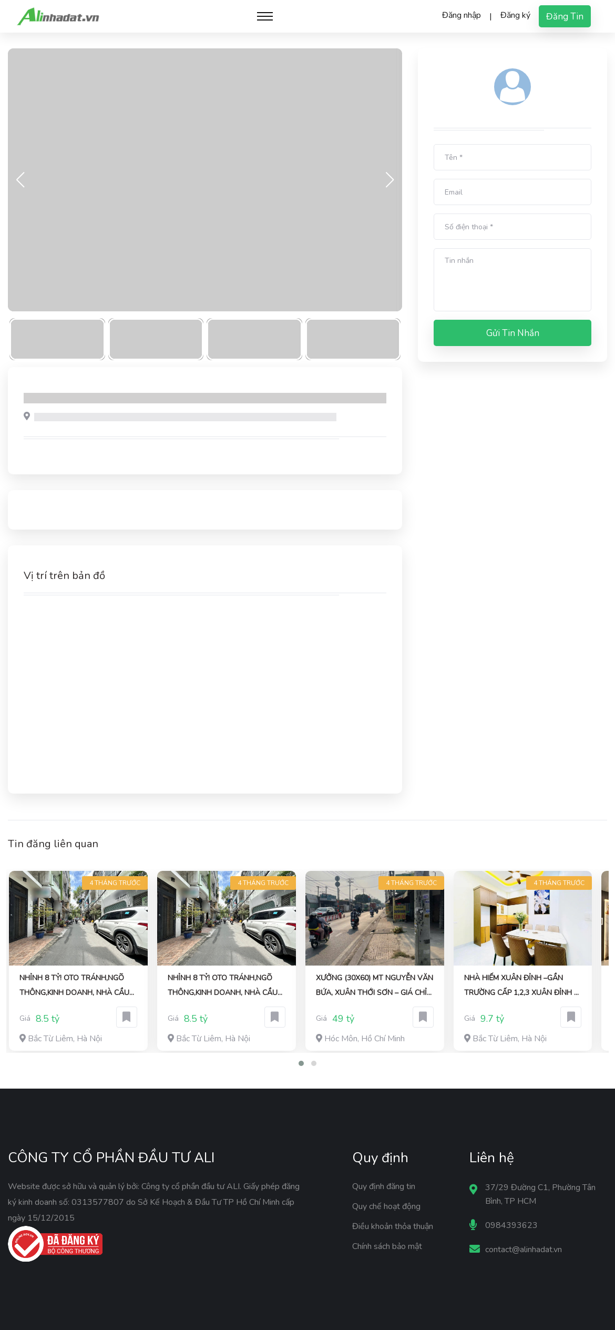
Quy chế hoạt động (386, 1206)
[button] (301, 1063)
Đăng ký (515, 15)
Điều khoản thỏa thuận (392, 1226)
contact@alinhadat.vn (523, 1249)
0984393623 (511, 1225)
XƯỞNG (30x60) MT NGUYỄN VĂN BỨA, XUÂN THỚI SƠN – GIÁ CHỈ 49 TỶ (374, 986)
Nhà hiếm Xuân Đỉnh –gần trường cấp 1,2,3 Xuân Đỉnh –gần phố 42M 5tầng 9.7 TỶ (521, 986)
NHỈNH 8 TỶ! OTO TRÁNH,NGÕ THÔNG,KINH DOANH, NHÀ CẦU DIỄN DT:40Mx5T (74, 986)
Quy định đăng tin (383, 1186)
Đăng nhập (461, 15)
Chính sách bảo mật (387, 1246)
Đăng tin (564, 17)
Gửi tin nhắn (512, 333)
